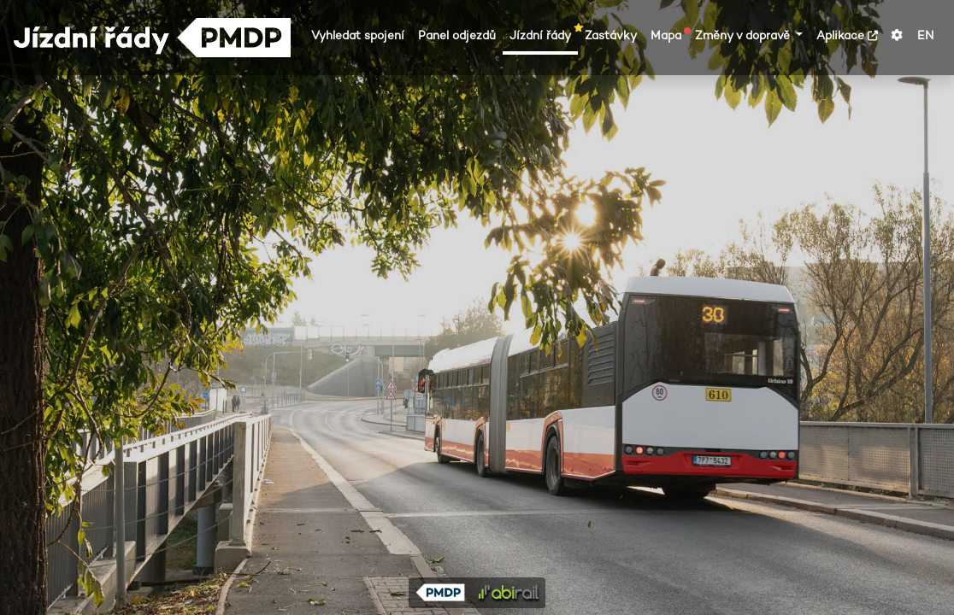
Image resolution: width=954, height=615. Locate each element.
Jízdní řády (543, 35)
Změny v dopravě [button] (744, 35)
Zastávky (611, 35)
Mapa (669, 35)
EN (925, 35)
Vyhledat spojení (357, 35)
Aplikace (847, 35)
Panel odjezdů (457, 35)
